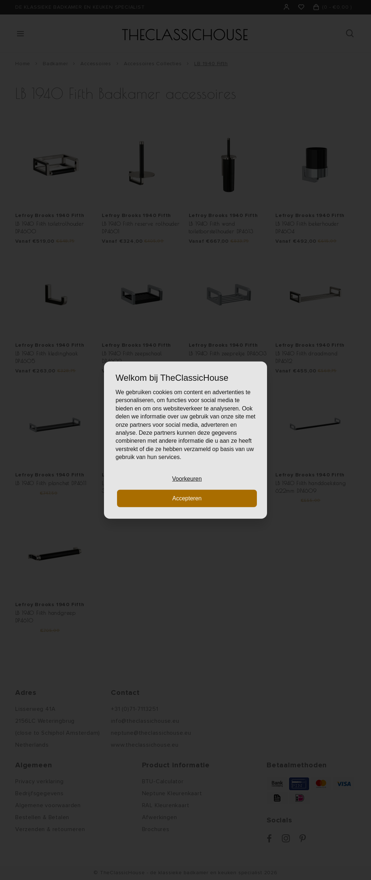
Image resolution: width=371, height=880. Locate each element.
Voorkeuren (187, 478)
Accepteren (187, 498)
